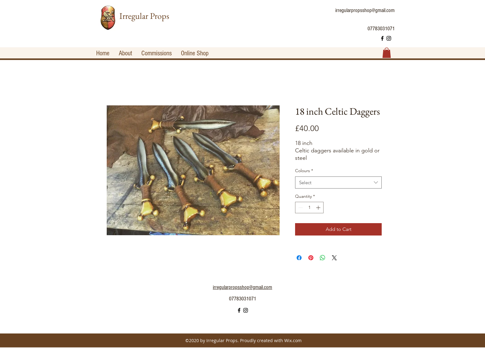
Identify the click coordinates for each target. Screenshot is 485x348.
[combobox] (338, 182)
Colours (304, 170)
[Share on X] (334, 257)
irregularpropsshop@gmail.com (365, 10)
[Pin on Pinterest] (311, 257)
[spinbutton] (309, 207)
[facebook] (382, 38)
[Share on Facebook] (299, 257)
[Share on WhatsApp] (322, 257)
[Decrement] (300, 207)
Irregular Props (144, 15)
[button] (386, 53)
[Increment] (319, 207)
